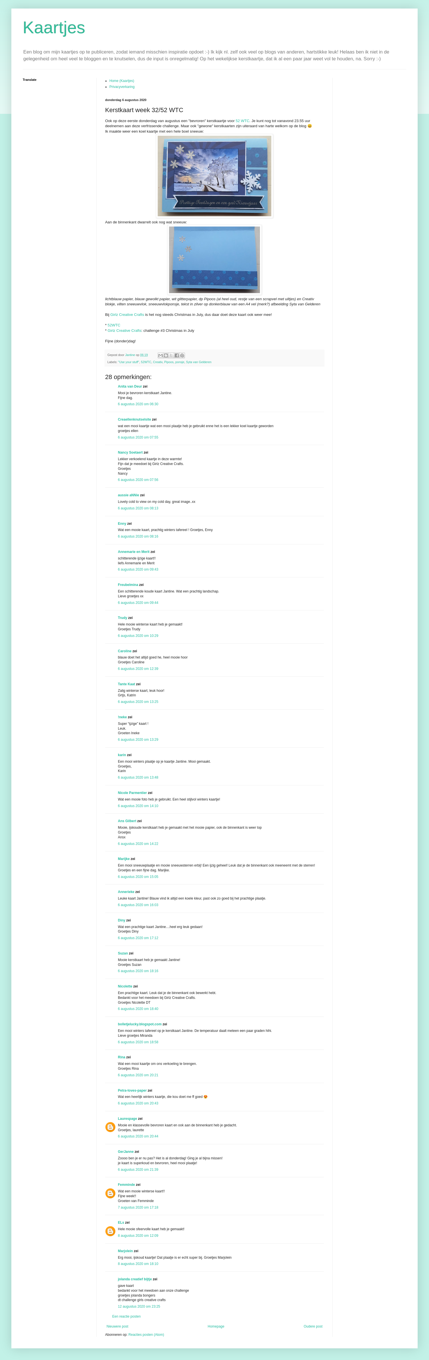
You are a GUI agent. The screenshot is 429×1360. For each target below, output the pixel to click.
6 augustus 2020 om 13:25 (138, 702)
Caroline (125, 651)
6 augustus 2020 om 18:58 (138, 1042)
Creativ (158, 362)
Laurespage (127, 1119)
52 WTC (242, 121)
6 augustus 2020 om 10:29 (138, 636)
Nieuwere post (117, 1326)
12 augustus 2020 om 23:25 (139, 1306)
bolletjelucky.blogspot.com (140, 1024)
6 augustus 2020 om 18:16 (138, 971)
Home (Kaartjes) (121, 81)
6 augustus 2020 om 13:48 (138, 777)
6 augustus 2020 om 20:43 (138, 1103)
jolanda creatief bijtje (135, 1279)
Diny (121, 920)
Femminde (126, 1185)
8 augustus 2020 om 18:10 (138, 1264)
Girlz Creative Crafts (127, 314)
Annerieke (126, 892)
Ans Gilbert (127, 821)
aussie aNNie (128, 495)
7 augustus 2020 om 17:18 (138, 1207)
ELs (121, 1223)
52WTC (114, 325)
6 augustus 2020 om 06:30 (138, 404)
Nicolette (125, 986)
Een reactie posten (126, 1316)
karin (122, 755)
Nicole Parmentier (132, 793)
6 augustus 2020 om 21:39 (138, 1170)
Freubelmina (128, 585)
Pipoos (169, 362)
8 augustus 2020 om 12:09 (138, 1236)
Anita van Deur (130, 386)
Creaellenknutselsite (134, 419)
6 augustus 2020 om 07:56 (138, 480)
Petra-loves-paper (132, 1090)
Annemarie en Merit (133, 552)
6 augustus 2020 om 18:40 (138, 1009)
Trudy (122, 618)
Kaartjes (54, 27)
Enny (122, 524)
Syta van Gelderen (198, 362)
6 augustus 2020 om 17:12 (138, 938)
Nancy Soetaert (130, 452)
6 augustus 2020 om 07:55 (138, 437)
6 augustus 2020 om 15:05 (138, 877)
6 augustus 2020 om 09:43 (138, 569)
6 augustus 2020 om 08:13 (138, 508)
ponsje (179, 362)
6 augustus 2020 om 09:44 (138, 603)
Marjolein (125, 1251)
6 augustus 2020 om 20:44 (138, 1136)
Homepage (216, 1326)
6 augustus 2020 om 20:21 (138, 1075)
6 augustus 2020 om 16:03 (138, 905)
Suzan (123, 953)
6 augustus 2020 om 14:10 (138, 806)
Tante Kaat (126, 684)
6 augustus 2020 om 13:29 (138, 740)
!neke (122, 717)
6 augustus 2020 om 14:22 (138, 844)
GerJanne (126, 1152)
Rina (121, 1057)
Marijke (124, 859)
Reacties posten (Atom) (146, 1335)
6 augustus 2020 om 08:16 (138, 536)
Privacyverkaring (122, 87)
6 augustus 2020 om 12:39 (138, 669)
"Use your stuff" (128, 362)
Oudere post (313, 1326)
